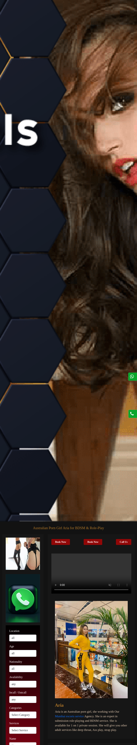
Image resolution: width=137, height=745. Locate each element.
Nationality (15, 661)
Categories (15, 707)
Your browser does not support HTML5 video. (91, 574)
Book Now (60, 542)
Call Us (124, 542)
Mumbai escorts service (69, 716)
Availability (16, 677)
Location (14, 630)
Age (11, 646)
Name (12, 738)
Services (14, 723)
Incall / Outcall (17, 692)
